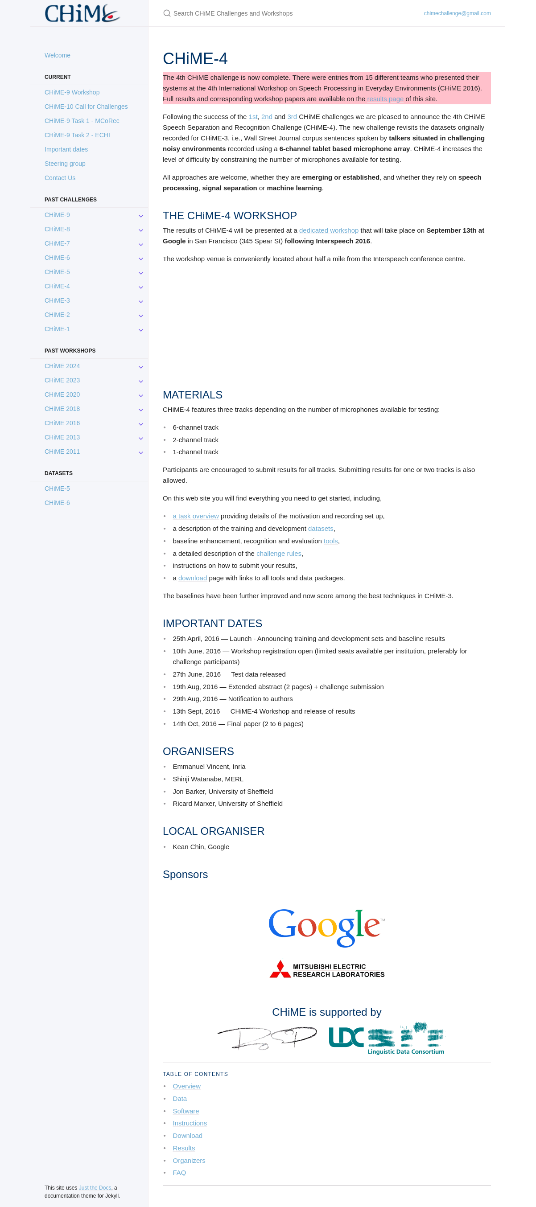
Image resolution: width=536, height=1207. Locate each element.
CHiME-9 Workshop (72, 92)
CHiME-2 (57, 314)
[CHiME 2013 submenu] (141, 437)
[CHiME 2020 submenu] (141, 394)
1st (253, 116)
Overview (187, 1086)
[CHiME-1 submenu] (141, 329)
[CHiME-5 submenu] (141, 272)
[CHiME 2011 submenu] (141, 451)
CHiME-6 (57, 257)
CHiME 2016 (62, 423)
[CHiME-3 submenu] (141, 300)
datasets (321, 528)
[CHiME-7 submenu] (141, 243)
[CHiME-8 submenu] (141, 229)
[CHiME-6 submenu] (141, 257)
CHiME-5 (57, 271)
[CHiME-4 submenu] (141, 286)
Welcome (57, 55)
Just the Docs (95, 1188)
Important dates (66, 149)
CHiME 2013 (62, 437)
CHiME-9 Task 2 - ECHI (77, 135)
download (192, 578)
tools (331, 541)
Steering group (65, 163)
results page (385, 99)
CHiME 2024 (62, 365)
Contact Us (60, 177)
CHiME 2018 (62, 408)
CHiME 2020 (62, 394)
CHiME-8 (57, 229)
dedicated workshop (329, 230)
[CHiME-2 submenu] (141, 315)
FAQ (179, 1172)
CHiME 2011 (62, 451)
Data (180, 1098)
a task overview (196, 516)
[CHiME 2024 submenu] (141, 366)
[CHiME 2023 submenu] (141, 380)
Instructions (190, 1123)
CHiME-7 (57, 243)
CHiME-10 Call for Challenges (86, 106)
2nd (266, 116)
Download (188, 1135)
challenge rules (278, 553)
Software (186, 1111)
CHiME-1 (57, 329)
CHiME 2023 (62, 380)
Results (184, 1148)
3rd (292, 116)
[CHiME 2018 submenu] (141, 409)
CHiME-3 (57, 300)
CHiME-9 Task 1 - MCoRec (82, 120)
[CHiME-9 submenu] (141, 215)
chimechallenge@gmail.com (457, 13)
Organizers (189, 1160)
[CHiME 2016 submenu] (141, 423)
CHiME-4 (57, 286)
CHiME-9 (57, 214)
